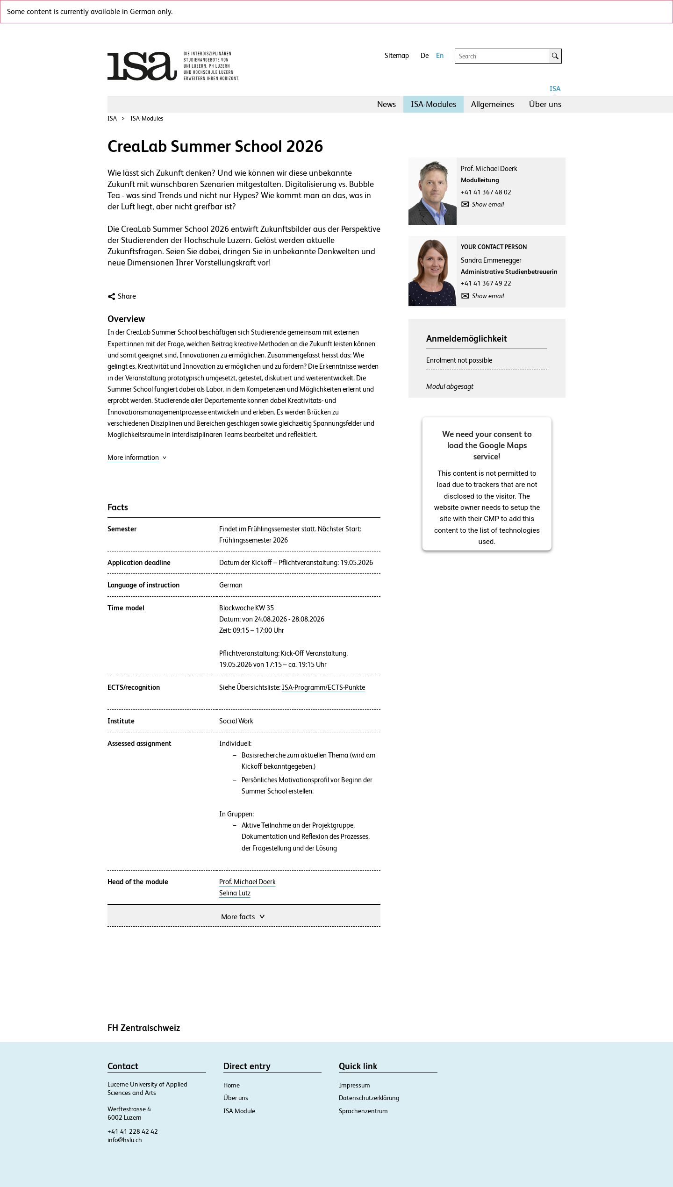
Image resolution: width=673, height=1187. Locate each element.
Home (231, 1085)
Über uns (545, 104)
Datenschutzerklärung (369, 1097)
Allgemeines (492, 104)
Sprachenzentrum (363, 1111)
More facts (243, 915)
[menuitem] (386, 104)
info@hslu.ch (124, 1140)
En (440, 55)
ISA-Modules (433, 104)
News (386, 104)
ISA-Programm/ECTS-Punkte (323, 687)
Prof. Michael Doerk (247, 882)
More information (137, 457)
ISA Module (239, 1111)
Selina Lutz (235, 893)
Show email (488, 204)
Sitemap (397, 55)
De (425, 55)
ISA (555, 89)
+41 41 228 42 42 (132, 1131)
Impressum (354, 1085)
